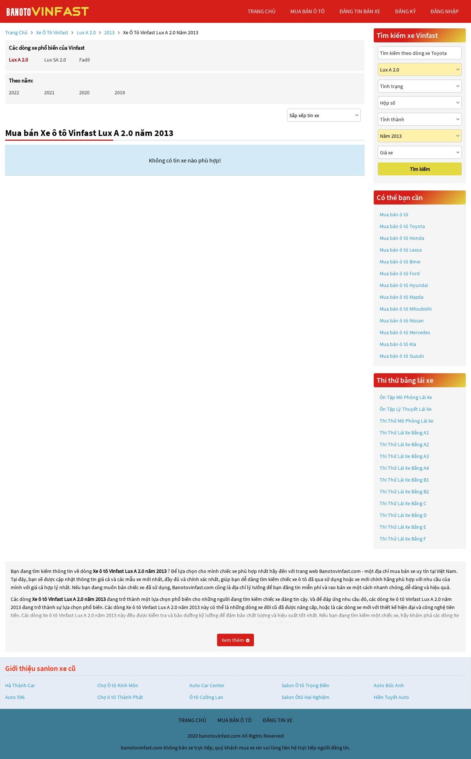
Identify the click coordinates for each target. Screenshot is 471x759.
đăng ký (405, 11)
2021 (49, 92)
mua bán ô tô (307, 11)
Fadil (84, 59)
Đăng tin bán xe (359, 11)
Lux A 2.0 (87, 32)
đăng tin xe (278, 720)
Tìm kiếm (420, 169)
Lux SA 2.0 (55, 59)
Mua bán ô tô (394, 214)
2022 (14, 92)
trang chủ (262, 11)
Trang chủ (16, 32)
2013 (110, 32)
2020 (84, 92)
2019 (120, 92)
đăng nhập (444, 11)
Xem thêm (235, 640)
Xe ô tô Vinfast (52, 32)
